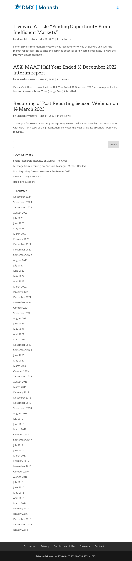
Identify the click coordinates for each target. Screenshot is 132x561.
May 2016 (18, 492)
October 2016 (21, 471)
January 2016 (20, 513)
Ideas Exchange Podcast (27, 176)
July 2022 (18, 265)
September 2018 (22, 408)
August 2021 (20, 318)
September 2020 (22, 350)
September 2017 (22, 439)
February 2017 (21, 461)
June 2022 (18, 270)
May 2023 (18, 228)
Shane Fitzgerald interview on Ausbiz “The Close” (40, 160)
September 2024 (22, 202)
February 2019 (21, 392)
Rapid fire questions (24, 181)
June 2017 (18, 450)
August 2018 (20, 413)
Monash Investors (26, 39)
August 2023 (20, 212)
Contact (99, 546)
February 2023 (21, 239)
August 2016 (20, 476)
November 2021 (22, 302)
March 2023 (19, 233)
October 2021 (21, 307)
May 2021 (18, 328)
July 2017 (18, 445)
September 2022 (22, 254)
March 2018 (19, 429)
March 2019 (19, 387)
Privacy (45, 546)
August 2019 (20, 381)
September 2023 (22, 207)
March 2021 (19, 339)
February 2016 (21, 508)
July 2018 (18, 418)
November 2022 (22, 249)
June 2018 (18, 424)
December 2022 (22, 244)
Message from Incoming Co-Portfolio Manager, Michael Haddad (49, 166)
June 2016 (18, 487)
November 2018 (22, 402)
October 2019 (21, 371)
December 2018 (22, 397)
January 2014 (20, 529)
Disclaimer (30, 546)
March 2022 (19, 286)
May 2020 (18, 360)
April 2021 (18, 334)
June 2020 (18, 355)
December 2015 (22, 519)
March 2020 (19, 365)
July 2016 (18, 482)
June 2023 (18, 223)
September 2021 (22, 313)
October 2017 (21, 434)
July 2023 (18, 218)
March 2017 (19, 455)
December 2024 (22, 196)
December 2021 (22, 297)
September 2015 (22, 524)
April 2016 (18, 498)
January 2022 (20, 292)
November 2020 (22, 344)
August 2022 (20, 260)
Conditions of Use (64, 546)
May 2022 (18, 276)
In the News (64, 39)
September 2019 (22, 376)
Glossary (85, 546)
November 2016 (22, 466)
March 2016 (19, 503)
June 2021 (18, 323)
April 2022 (18, 281)
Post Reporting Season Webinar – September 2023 (41, 171)
